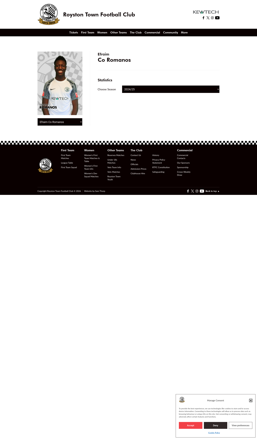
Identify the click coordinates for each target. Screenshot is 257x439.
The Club (136, 32)
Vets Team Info (114, 167)
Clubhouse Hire (138, 173)
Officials (134, 164)
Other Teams (118, 32)
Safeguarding (158, 172)
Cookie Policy (214, 433)
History (155, 155)
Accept (190, 425)
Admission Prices (138, 169)
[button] (250, 400)
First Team (87, 32)
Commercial (152, 32)
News (133, 159)
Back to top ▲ (213, 191)
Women (102, 32)
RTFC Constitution (161, 167)
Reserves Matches (115, 155)
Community (170, 32)
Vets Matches (113, 172)
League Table (67, 162)
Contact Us (136, 155)
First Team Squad (69, 167)
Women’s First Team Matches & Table (92, 158)
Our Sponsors (183, 162)
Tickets (73, 32)
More (184, 32)
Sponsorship (182, 167)
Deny (215, 425)
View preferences (240, 425)
